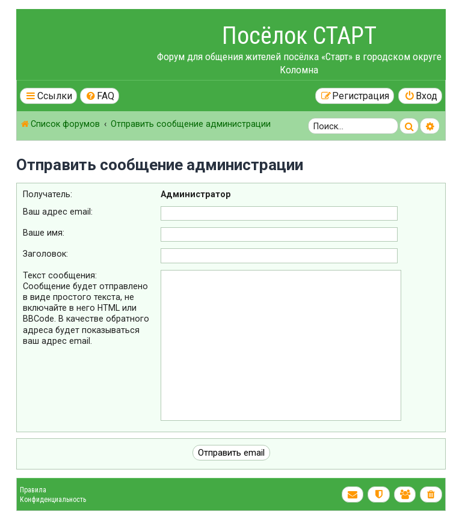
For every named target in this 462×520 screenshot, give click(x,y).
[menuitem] (100, 96)
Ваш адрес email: (58, 211)
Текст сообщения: (60, 275)
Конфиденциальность (53, 499)
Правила (33, 490)
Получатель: (47, 194)
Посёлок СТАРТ (299, 36)
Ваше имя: (43, 232)
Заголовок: (45, 253)
